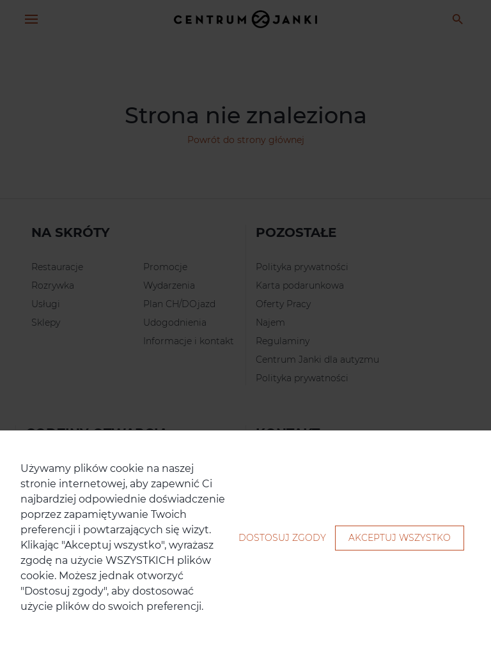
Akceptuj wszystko (399, 537)
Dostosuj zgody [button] (282, 537)
